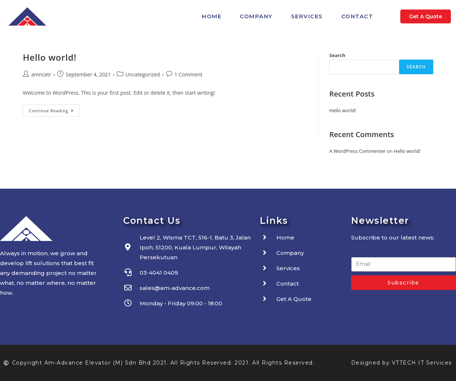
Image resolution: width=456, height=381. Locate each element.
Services (307, 16)
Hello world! (49, 57)
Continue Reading (54, 109)
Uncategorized (142, 74)
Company (256, 16)
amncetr (41, 74)
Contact (357, 16)
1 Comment (188, 74)
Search (337, 55)
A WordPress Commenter (357, 151)
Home (211, 16)
